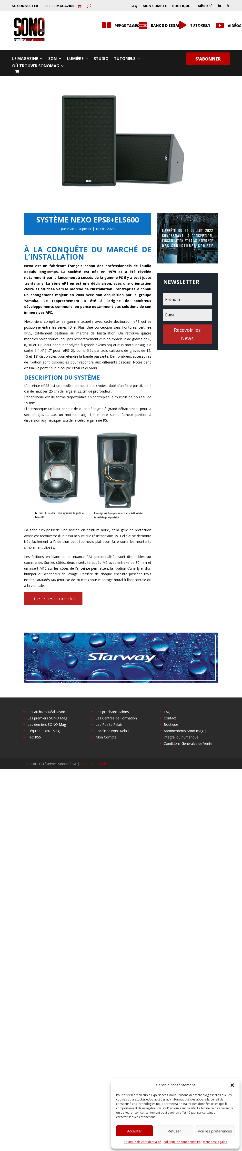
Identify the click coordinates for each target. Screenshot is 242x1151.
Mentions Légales (215, 1142)
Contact (170, 718)
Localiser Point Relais (112, 730)
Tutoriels (124, 59)
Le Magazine (25, 59)
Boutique (181, 6)
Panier (201, 6)
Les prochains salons (112, 711)
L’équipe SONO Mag (44, 730)
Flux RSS (34, 737)
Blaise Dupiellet (79, 228)
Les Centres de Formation (116, 718)
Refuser (174, 1131)
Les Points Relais (109, 724)
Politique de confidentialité (142, 1142)
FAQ (134, 6)
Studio (101, 59)
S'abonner (208, 59)
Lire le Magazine (59, 6)
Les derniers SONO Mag (47, 724)
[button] (232, 1085)
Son (52, 59)
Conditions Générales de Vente (188, 743)
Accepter (134, 1131)
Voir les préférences (215, 1131)
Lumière (75, 59)
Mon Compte (155, 6)
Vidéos (235, 25)
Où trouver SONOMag (35, 66)
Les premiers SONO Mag (47, 718)
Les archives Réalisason (46, 711)
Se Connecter (25, 6)
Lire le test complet (53, 598)
